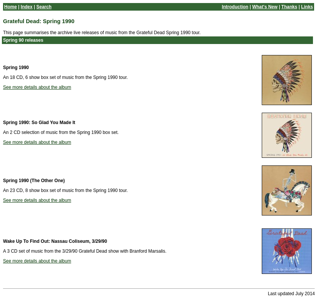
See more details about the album (37, 87)
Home (10, 6)
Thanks (289, 6)
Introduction (235, 6)
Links (307, 6)
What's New (265, 6)
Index (26, 6)
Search (44, 6)
